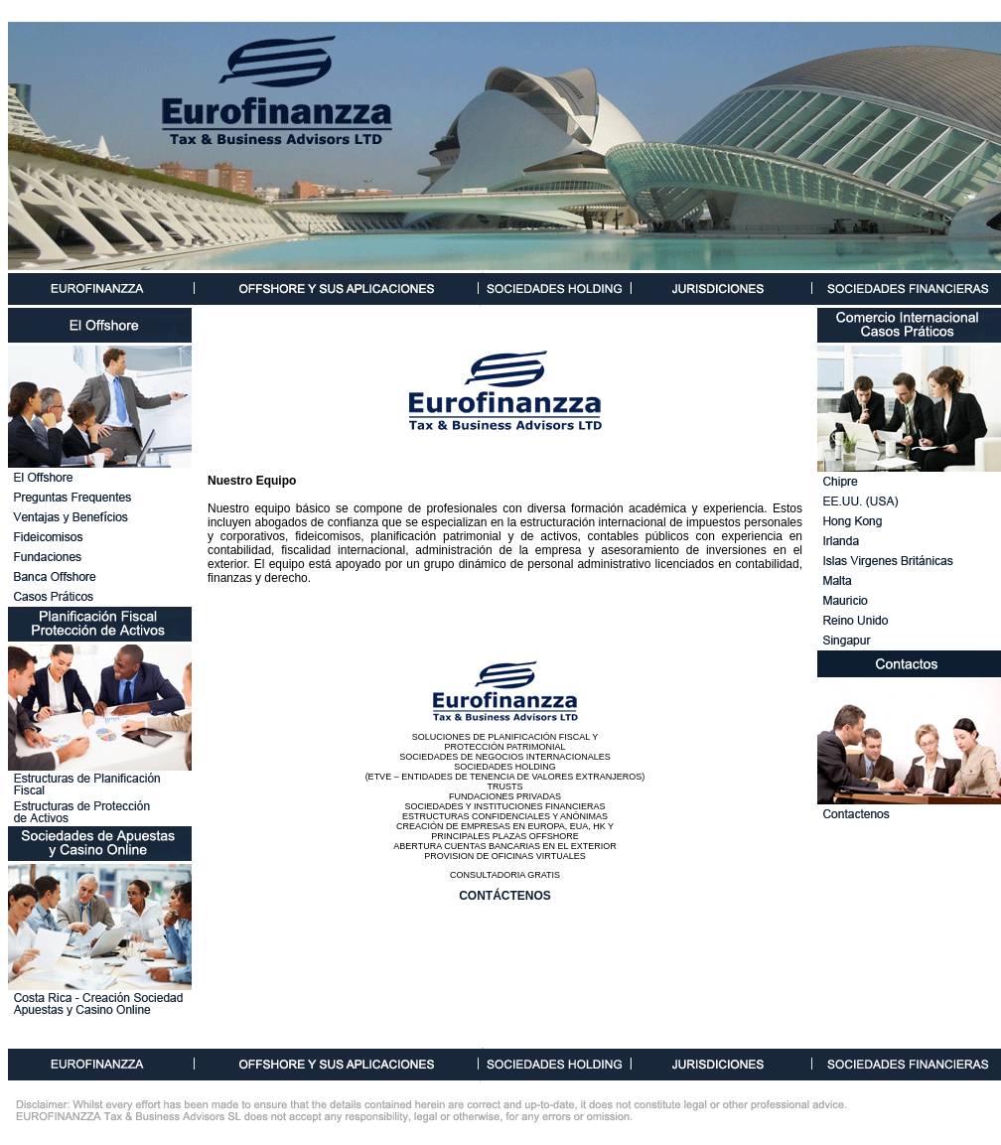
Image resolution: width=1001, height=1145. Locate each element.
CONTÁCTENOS (505, 896)
